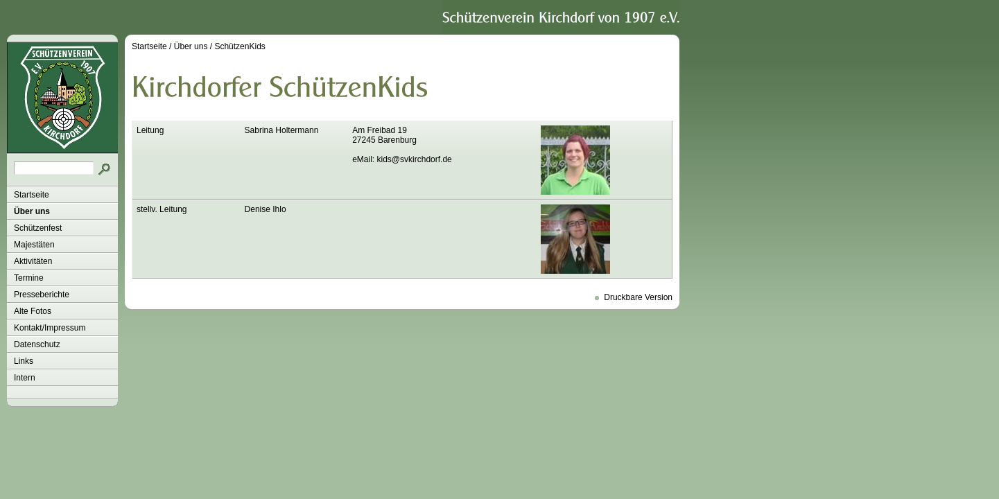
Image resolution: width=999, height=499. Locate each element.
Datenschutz (37, 344)
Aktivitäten (33, 261)
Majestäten (34, 245)
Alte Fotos (32, 311)
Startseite (31, 195)
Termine (29, 278)
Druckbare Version (638, 297)
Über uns (32, 211)
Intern (24, 378)
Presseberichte (41, 294)
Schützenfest (38, 228)
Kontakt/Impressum (49, 328)
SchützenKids (239, 46)
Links (23, 361)
